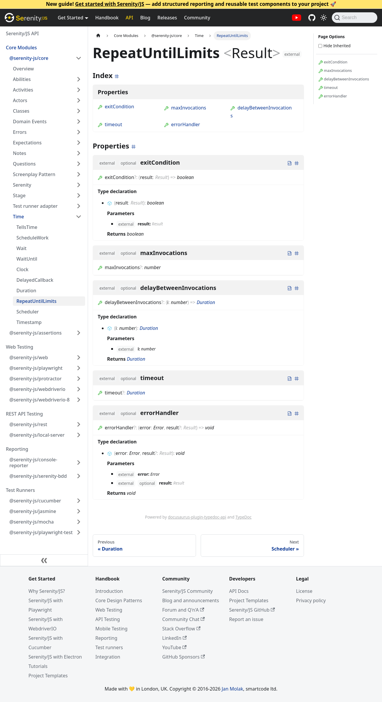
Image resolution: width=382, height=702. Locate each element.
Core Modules (21, 47)
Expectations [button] (27, 142)
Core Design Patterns (118, 600)
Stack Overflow (181, 628)
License (304, 591)
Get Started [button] (70, 17)
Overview (23, 68)
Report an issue (246, 619)
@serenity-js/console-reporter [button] (33, 462)
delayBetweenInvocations (343, 79)
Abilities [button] (22, 79)
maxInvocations (185, 107)
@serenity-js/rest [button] (28, 424)
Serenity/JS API (22, 33)
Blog (145, 17)
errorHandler (182, 124)
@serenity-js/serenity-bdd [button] (38, 476)
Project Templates (48, 675)
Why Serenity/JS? (46, 591)
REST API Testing (24, 414)
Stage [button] (19, 195)
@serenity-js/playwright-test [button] (41, 532)
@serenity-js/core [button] (28, 58)
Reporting (17, 449)
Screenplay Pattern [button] (34, 174)
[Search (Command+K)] (354, 17)
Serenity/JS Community (187, 591)
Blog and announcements (190, 600)
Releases (167, 17)
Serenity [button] (22, 185)
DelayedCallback (34, 280)
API (129, 17)
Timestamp (29, 322)
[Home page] (98, 35)
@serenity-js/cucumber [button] (35, 500)
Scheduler (27, 311)
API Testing (107, 619)
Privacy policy (311, 600)
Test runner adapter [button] (35, 206)
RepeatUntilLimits (36, 301)
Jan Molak (232, 689)
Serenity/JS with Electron (55, 657)
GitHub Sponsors (183, 657)
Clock (22, 269)
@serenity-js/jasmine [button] (32, 511)
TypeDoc (243, 517)
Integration (107, 657)
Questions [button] (24, 164)
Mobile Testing (111, 628)
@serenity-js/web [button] (28, 357)
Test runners (109, 647)
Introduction (109, 591)
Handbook (107, 17)
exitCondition (116, 106)
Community (197, 17)
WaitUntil (26, 259)
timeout (110, 124)
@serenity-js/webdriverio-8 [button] (39, 399)
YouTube (174, 647)
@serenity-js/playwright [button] (35, 368)
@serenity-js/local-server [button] (37, 435)
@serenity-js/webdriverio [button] (37, 389)
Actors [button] (20, 100)
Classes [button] (21, 111)
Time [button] (18, 216)
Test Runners (20, 490)
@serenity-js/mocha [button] (31, 522)
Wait (21, 248)
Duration (26, 290)
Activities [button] (23, 90)
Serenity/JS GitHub (252, 610)
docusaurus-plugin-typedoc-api (197, 517)
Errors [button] (19, 132)
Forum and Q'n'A (183, 610)
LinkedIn (174, 638)
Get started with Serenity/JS (109, 4)
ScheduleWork (32, 237)
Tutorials (38, 666)
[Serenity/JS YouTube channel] (296, 17)
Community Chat (183, 619)
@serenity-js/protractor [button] (35, 378)
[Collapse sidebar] (44, 560)
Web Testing (19, 347)
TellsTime (26, 227)
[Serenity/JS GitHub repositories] (312, 17)
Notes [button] (19, 153)
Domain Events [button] (30, 121)
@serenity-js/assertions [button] (35, 333)
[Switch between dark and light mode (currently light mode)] (323, 17)
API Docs (239, 591)
